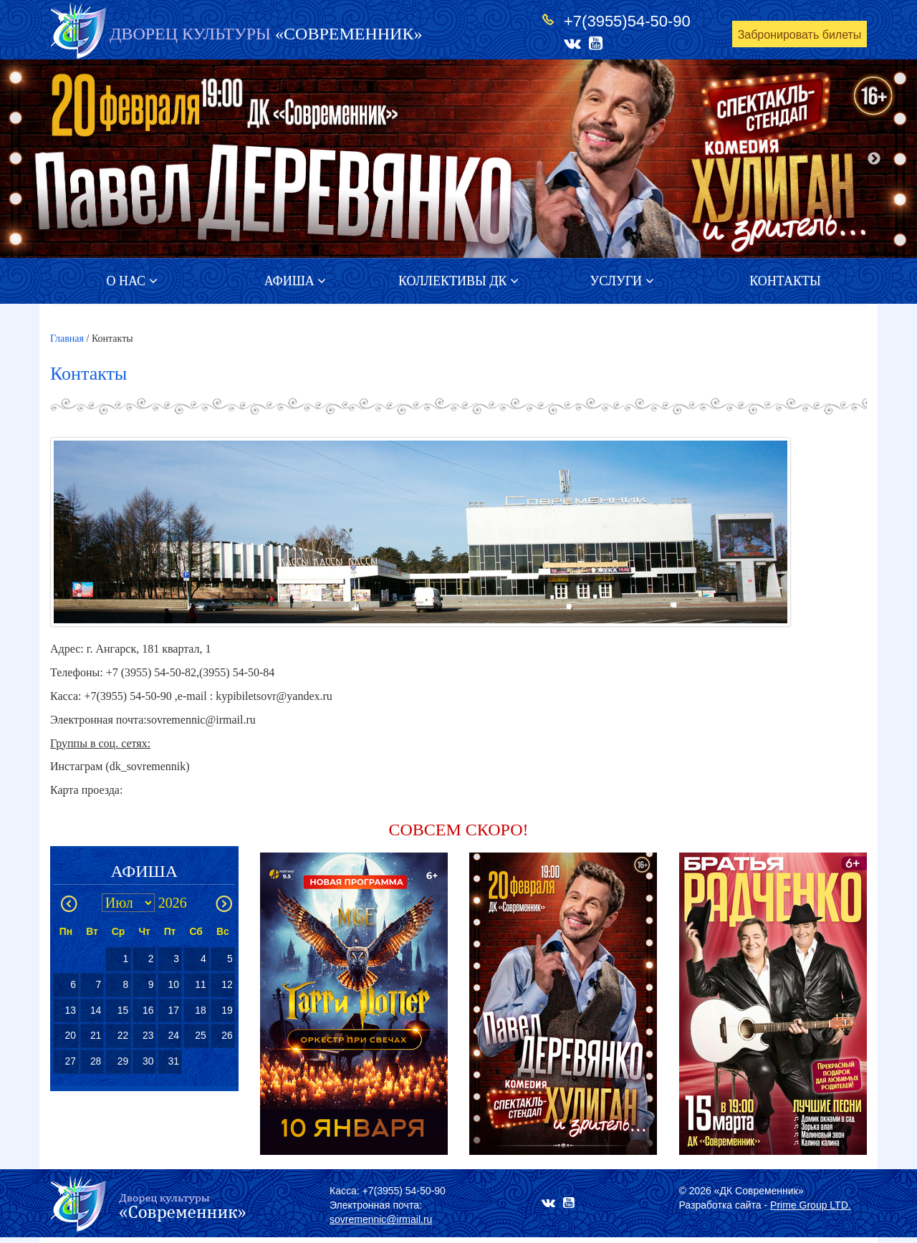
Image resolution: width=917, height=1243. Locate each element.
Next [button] (874, 159)
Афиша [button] (295, 281)
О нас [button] (131, 281)
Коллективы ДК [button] (458, 281)
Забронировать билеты (800, 35)
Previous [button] (43, 159)
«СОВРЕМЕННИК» (266, 33)
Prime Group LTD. (810, 1205)
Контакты (784, 281)
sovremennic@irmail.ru (381, 1219)
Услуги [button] (621, 281)
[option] (458, 158)
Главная (67, 338)
